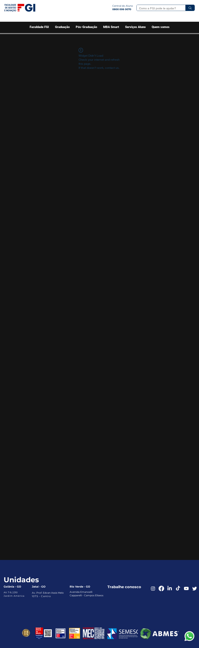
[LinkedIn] (169, 588)
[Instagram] (153, 588)
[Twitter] (194, 588)
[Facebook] (161, 588)
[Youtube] (186, 588)
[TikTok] (178, 588)
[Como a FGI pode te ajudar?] (158, 8)
